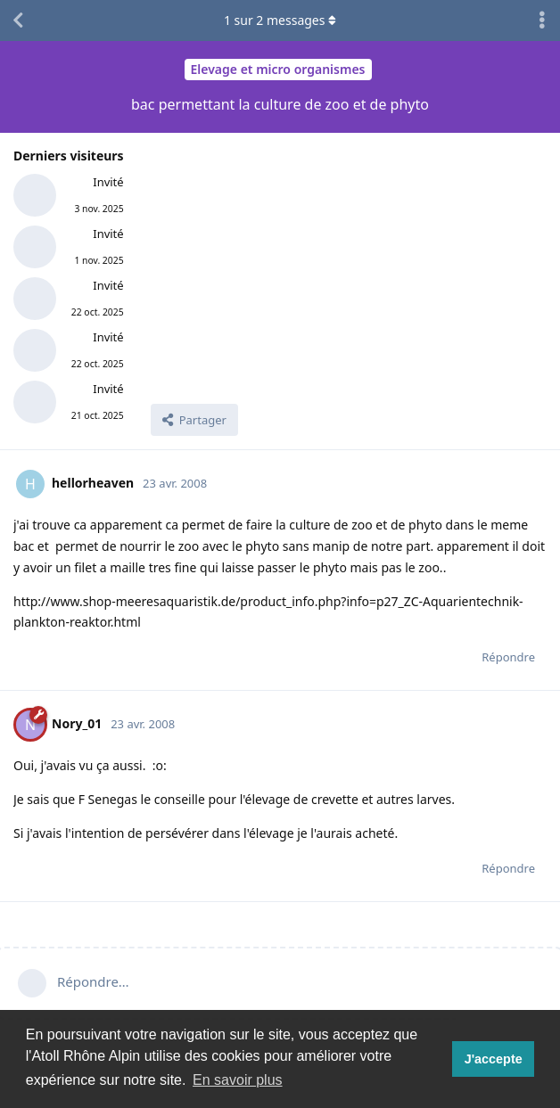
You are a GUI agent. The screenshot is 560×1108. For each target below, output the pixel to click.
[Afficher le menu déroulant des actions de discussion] (542, 20)
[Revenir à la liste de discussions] (18, 20)
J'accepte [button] (494, 1059)
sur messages (280, 20)
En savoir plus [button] (238, 1079)
